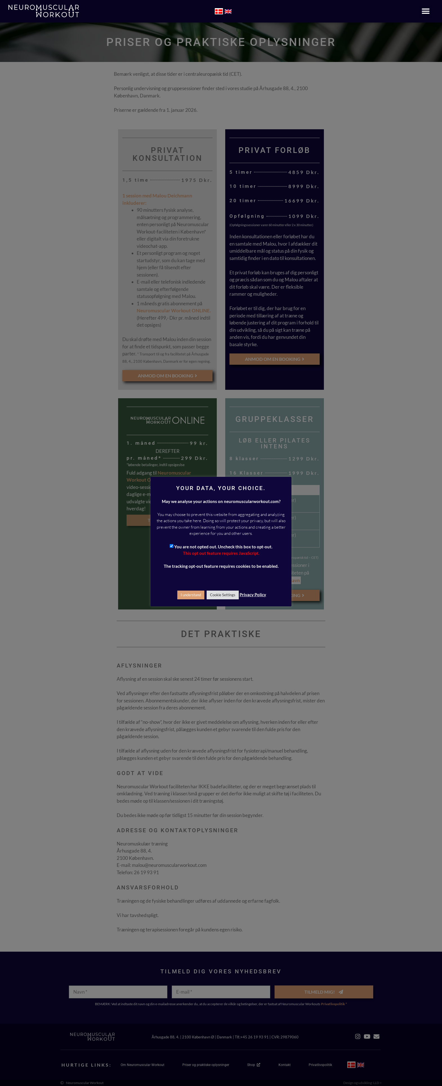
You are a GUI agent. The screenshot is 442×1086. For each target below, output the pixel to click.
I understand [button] (191, 595)
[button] (425, 11)
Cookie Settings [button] (222, 595)
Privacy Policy (253, 594)
